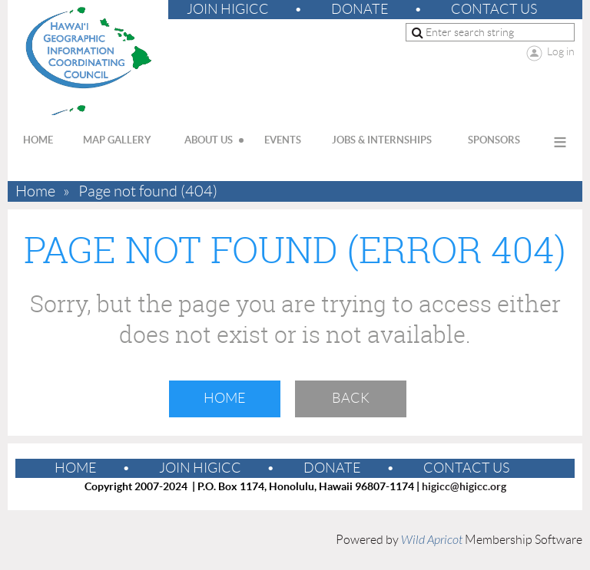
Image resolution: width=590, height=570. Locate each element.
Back (351, 398)
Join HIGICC (228, 9)
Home (35, 191)
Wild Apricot (431, 540)
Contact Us (494, 9)
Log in (561, 51)
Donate (360, 9)
